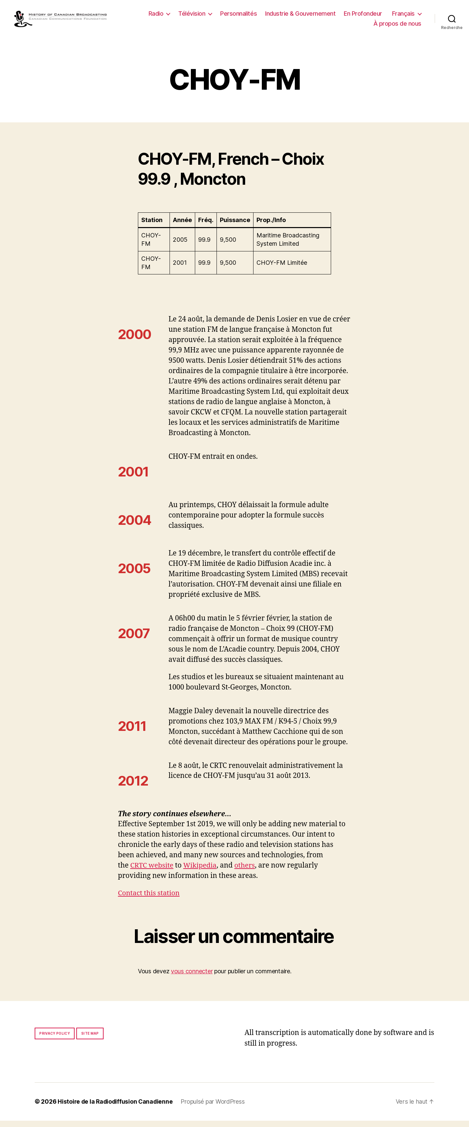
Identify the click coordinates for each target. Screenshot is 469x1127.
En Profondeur (402, 16)
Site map (90, 1040)
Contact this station (150, 899)
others (247, 872)
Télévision (231, 16)
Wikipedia (202, 872)
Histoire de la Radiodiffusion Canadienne (116, 1108)
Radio (195, 16)
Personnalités (278, 16)
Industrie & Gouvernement (339, 16)
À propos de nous (397, 26)
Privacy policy (54, 1040)
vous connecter (192, 977)
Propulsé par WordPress (215, 1108)
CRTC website (152, 872)
